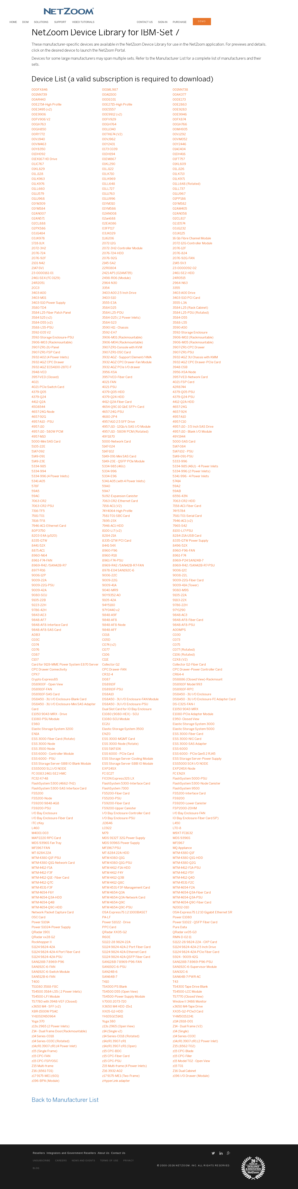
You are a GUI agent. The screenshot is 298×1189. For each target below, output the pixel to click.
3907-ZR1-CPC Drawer (189, 347)
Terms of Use (109, 1160)
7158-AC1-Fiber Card (187, 506)
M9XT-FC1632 (183, 833)
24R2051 (38, 283)
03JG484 (38, 233)
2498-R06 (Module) (116, 278)
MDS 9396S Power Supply (121, 843)
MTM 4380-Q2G (184, 862)
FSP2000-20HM (185, 808)
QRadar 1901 (41, 932)
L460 (35, 828)
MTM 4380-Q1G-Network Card (53, 862)
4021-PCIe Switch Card (48, 387)
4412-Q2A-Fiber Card (117, 402)
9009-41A (109, 585)
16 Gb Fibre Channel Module (192, 238)
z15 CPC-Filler (182, 1056)
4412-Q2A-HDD (183, 402)
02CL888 (39, 223)
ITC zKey (38, 823)
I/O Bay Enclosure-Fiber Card (52, 818)
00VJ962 (108, 139)
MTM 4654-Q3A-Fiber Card (192, 892)
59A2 (176, 486)
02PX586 (39, 228)
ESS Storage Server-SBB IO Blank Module (61, 763)
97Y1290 (179, 610)
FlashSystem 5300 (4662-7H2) (54, 783)
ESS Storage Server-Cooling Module (127, 758)
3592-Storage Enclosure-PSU (53, 337)
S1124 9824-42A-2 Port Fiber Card (126, 947)
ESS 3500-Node (43, 749)
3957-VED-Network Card (190, 377)
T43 (175, 981)
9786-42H (39, 610)
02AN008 (109, 213)
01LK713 (179, 174)
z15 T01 (178, 1066)
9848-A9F (109, 615)
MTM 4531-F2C (183, 882)
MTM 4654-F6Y (43, 892)
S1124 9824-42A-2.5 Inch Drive (194, 947)
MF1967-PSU (111, 848)
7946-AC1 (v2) (183, 521)
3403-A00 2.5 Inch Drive (119, 293)
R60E (106, 937)
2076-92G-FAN (183, 258)
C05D (106, 639)
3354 (106, 288)
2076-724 (38, 253)
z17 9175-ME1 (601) (45, 1076)
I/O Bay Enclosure (44, 813)
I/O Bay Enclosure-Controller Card (126, 813)
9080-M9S (181, 590)
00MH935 (180, 129)
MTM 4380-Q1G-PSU (117, 862)
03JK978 (38, 238)
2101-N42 (38, 263)
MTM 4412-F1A (42, 867)
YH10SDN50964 (43, 1016)
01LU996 (108, 198)
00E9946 (180, 114)
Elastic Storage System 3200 (52, 729)
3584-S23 (109, 322)
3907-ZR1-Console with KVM (122, 347)
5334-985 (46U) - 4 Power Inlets (195, 466)
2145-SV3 (179, 263)
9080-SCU (39, 595)
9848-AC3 (180, 615)
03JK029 (108, 233)
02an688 (108, 218)
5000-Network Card (116, 441)
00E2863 (180, 104)
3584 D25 (109, 307)
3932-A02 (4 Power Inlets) (50, 357)
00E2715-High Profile (117, 104)
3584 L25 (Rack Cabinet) (190, 307)
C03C (36, 639)
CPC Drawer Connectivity (49, 669)
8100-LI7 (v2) (112, 530)
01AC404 (179, 149)
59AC (35, 496)
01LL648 (108, 184)
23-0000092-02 (185, 268)
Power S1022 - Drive (116, 922)
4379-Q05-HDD (113, 392)
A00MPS (179, 630)
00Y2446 (179, 144)
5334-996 (109, 471)
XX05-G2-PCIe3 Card (188, 1011)
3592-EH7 (109, 332)
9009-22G (109, 580)
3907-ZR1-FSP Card (46, 352)
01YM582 (179, 203)
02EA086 (109, 223)
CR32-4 (107, 674)
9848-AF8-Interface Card (50, 625)
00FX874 (179, 119)
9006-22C (109, 575)
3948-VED (39, 372)
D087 (106, 679)
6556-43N (180, 496)
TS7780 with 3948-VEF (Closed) (54, 1001)
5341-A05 (38, 481)
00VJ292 (179, 134)
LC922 (107, 828)
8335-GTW (39, 540)
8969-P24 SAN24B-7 (188, 560)
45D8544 (38, 407)
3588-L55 (180, 322)
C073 (176, 639)
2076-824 (180, 253)
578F (35, 486)
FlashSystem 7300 (115, 788)
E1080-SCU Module (116, 719)
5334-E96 (109, 476)
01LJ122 (108, 169)
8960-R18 (109, 555)
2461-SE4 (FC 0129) (46, 278)
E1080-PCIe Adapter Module (193, 714)
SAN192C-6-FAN (43, 967)
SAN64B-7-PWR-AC (187, 976)
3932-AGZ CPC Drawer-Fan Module (127, 362)
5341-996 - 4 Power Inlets (191, 476)
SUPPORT (60, 22)
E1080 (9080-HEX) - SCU (120, 714)
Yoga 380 (108, 1021)
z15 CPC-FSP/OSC (45, 1061)
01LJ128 (37, 174)
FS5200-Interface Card (189, 793)
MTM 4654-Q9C (113, 902)
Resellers (39, 1153)
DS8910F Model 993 (187, 684)
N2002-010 (181, 907)
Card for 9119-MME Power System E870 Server (65, 664)
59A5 (35, 491)
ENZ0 (106, 734)
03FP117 (108, 228)
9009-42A (39, 590)
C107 (35, 659)
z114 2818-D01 (183, 1021)
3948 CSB (180, 367)
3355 (176, 288)
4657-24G (180, 407)
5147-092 (38, 451)
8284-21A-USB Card (187, 535)
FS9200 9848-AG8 (45, 803)
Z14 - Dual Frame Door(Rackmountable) (59, 1031)
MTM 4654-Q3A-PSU (188, 897)
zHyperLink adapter (116, 1081)
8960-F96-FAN (184, 550)
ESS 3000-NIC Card (187, 739)
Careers (61, 1160)
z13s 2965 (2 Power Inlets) (50, 1026)
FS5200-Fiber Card (116, 793)
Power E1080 (182, 917)
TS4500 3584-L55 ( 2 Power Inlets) (57, 991)
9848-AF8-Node (114, 625)
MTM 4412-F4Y (112, 872)
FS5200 (37, 793)
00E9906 (39, 114)
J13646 (107, 823)
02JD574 (179, 223)
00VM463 (39, 144)
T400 (35, 981)
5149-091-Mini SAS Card (119, 456)
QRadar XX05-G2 (114, 932)
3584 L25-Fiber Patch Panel (51, 312)
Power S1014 (40, 922)
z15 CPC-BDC (111, 1051)
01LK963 (38, 179)
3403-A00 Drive (184, 293)
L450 (176, 823)
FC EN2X (179, 773)
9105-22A (180, 595)
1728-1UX (38, 243)
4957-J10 (38, 426)
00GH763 (39, 124)
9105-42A (109, 600)
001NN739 (39, 94)
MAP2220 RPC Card (46, 838)
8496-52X (180, 545)
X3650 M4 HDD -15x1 (117, 1006)
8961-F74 (179, 555)
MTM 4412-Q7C (42, 882)
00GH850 (39, 129)
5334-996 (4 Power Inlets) (50, 476)
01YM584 (38, 208)
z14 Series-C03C (184, 1036)
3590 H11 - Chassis (115, 327)
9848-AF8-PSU (184, 625)
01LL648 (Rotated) (186, 184)
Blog (36, 1168)
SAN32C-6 (180, 972)
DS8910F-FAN (42, 689)
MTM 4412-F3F (42, 872)
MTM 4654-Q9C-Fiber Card (192, 902)
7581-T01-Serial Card (187, 516)
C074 (35, 644)
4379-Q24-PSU (183, 397)
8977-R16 (38, 570)
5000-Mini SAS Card (46, 441)
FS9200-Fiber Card (116, 803)
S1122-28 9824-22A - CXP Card (195, 942)
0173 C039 (110, 149)
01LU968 (38, 198)
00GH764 (109, 124)
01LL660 (38, 188)
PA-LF (106, 917)
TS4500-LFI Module (46, 996)
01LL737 (179, 188)
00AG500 (109, 94)
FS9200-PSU (41, 808)
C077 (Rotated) (184, 649)
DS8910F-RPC (183, 689)
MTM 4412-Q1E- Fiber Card (50, 877)
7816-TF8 (38, 521)
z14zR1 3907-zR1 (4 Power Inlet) (54, 1046)
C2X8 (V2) (180, 659)
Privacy (128, 1160)
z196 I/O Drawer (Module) (191, 1076)
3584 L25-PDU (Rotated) (191, 312)
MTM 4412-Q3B (113, 877)
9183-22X (180, 600)
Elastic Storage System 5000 (193, 729)
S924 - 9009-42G (185, 957)
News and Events (83, 1160)
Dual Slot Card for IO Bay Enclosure (127, 709)
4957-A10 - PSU (43, 421)
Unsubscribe (41, 1160)
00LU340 (109, 129)
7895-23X (109, 521)
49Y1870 (108, 436)
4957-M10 (39, 436)
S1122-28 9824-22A (116, 942)
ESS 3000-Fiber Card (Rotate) (53, 739)
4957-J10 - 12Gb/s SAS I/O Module (126, 426)
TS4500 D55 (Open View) (120, 991)
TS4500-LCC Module (187, 991)
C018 (106, 635)
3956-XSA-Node (184, 372)
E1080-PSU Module (45, 719)
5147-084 (179, 446)
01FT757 (179, 159)
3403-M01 (39, 298)
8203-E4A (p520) (44, 535)
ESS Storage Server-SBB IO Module (127, 763)
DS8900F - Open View (47, 684)
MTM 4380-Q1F (184, 853)
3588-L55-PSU (42, 327)
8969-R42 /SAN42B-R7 (49, 565)
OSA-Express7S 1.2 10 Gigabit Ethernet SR (202, 912)
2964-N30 (109, 283)
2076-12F (179, 248)
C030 (177, 635)
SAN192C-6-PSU (114, 967)
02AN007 (39, 213)
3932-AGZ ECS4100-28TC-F (52, 367)
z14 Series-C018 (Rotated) (120, 1036)
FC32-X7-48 (40, 778)
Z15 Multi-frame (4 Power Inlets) (124, 1066)
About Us (103, 1153)
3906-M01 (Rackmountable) (122, 337)
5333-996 (180, 461)
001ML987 (110, 89)
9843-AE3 (39, 615)
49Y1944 (179, 436)
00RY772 (38, 134)
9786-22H (180, 605)
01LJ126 (178, 169)
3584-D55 (180, 317)
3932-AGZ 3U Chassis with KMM (195, 357)
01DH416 (179, 154)
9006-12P (39, 575)
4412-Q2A (39, 402)
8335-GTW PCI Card (116, 540)
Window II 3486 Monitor (190, 1001)
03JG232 (179, 228)
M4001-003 (40, 833)
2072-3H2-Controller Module (122, 248)
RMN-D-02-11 (182, 937)
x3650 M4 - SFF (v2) (46, 1006)
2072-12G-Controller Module (192, 243)
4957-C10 (179, 421)
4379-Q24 (39, 397)
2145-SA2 (109, 263)
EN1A (35, 734)
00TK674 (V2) (112, 134)
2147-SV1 (38, 268)
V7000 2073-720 (114, 1001)
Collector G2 (111, 664)
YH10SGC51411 (112, 1016)
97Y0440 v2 (111, 610)
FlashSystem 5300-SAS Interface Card (59, 788)
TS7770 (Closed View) (188, 996)
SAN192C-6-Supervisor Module (195, 967)
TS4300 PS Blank (114, 986)
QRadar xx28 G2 (43, 937)
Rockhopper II (42, 942)
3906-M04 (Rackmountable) (122, 342)
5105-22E (38, 446)
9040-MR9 (110, 590)
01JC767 (38, 164)
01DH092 (38, 154)
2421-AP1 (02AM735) (117, 273)
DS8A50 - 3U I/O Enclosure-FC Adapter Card (204, 699)
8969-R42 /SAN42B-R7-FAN (123, 565)
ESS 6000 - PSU (43, 758)
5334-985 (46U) (113, 466)
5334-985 (39, 466)
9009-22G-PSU (43, 585)
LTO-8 (177, 828)
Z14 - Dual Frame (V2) (188, 1026)
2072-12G (109, 243)
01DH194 (108, 154)
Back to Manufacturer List (65, 1100)
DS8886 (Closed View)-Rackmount (198, 679)
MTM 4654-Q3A (113, 892)
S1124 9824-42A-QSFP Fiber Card (126, 957)
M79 (105, 833)
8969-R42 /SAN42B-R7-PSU (194, 565)
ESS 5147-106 (111, 749)
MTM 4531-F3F (42, 887)
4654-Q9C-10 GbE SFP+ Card (123, 407)
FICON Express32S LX (118, 778)
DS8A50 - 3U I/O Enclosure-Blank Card (59, 699)
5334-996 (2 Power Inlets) (191, 471)
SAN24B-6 (110, 972)
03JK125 (179, 233)
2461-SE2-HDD (183, 273)
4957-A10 (179, 416)
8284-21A (109, 535)
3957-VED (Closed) (45, 377)
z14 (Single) (181, 1031)
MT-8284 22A (41, 853)
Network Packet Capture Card (53, 912)
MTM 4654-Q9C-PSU (117, 907)
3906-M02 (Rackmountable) (193, 337)
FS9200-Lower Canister (190, 803)
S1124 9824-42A (43, 947)
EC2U (106, 724)
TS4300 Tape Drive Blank (190, 986)
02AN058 (180, 213)
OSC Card (38, 917)
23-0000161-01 (42, 273)
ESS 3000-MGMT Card (118, 739)
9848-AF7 (39, 620)
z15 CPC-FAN (41, 1056)
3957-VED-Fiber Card (117, 377)
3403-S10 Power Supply (49, 302)
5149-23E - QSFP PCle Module (123, 461)
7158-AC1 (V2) (112, 506)
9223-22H (39, 605)
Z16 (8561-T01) (42, 1071)
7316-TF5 (38, 511)
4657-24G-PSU (113, 412)
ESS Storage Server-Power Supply (197, 758)
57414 (177, 481)
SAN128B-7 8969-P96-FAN (122, 962)
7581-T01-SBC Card (116, 516)
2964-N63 (180, 283)
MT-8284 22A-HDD (115, 853)
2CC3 (35, 288)
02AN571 (38, 218)
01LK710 (108, 174)
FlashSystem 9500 (186, 788)
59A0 (106, 486)
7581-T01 (38, 516)
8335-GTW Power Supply (190, 540)
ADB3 (36, 635)
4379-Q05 (39, 392)
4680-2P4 (109, 416)
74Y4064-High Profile (117, 511)
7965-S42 (180, 525)
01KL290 (108, 164)
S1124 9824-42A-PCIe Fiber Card (196, 952)
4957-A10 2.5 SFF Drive (118, 421)
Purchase (180, 22)
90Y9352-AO (111, 595)
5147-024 (108, 446)
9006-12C (180, 570)
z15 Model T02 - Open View (191, 1061)
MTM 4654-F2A (184, 887)
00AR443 (39, 99)
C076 (35, 649)
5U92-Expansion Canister (120, 496)
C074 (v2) (109, 644)
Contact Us (145, 22)
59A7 (106, 491)
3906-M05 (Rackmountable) (193, 342)
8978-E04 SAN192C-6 (118, 570)
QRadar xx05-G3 (185, 932)
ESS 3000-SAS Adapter (190, 744)
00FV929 (109, 119)
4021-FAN (109, 382)
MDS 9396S (181, 838)
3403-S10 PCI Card (186, 298)
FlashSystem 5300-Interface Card (126, 783)
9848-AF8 (109, 620)
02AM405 (180, 208)
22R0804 (109, 268)
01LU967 (179, 193)
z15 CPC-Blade (183, 1051)
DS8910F (109, 684)
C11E (105, 659)
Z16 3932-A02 (112, 1071)
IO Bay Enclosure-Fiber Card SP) (196, 818)
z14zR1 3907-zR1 (114, 1041)
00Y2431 (108, 144)
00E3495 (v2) (42, 109)
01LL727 (108, 188)
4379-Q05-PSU (184, 392)
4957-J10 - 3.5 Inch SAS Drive (193, 426)
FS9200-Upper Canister (119, 808)
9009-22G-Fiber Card (188, 580)
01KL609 (179, 164)
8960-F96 (109, 550)
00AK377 (179, 94)
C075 (176, 644)
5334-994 (39, 471)
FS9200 (179, 798)
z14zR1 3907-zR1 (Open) (119, 1046)
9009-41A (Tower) (186, 585)
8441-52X (38, 545)
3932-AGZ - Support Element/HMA (127, 357)
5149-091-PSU (183, 456)
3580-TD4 (39, 307)
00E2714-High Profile (46, 104)
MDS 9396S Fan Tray (46, 843)
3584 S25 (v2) (42, 317)
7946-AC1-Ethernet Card (49, 525)
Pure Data (180, 927)
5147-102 (108, 451)
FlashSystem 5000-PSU (190, 778)
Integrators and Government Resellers (71, 1153)
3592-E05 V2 (41, 332)
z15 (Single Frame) (44, 1051)
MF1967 (178, 843)
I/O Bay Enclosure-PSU (118, 818)
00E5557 (108, 109)
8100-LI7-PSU (183, 530)
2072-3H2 (39, 248)
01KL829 (38, 169)
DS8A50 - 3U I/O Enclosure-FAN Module (130, 699)
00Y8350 (38, 149)
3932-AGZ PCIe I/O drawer (121, 367)
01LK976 (38, 184)
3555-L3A (180, 302)
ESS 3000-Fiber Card (188, 734)
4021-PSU (109, 387)
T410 (105, 981)
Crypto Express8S (45, 679)
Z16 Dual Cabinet (184, 1071)
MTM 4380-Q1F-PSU (46, 858)
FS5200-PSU (111, 798)
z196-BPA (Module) (45, 1081)
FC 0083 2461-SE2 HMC (49, 773)
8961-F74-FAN (42, 560)
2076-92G (109, 258)
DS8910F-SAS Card (46, 694)
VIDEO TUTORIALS (83, 22)
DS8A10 (108, 694)
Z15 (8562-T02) (184, 1046)
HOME (13, 22)
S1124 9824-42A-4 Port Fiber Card (56, 952)
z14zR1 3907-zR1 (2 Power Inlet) (195, 1041)
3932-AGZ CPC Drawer (48, 362)
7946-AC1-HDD (113, 525)
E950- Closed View (186, 719)
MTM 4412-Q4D (184, 877)
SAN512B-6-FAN (43, 976)
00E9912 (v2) (112, 114)
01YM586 (109, 208)
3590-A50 (180, 327)
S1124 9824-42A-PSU (47, 957)
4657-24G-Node (43, 412)
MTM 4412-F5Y (183, 872)
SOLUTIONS (41, 22)
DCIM (25, 22)
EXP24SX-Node (184, 768)
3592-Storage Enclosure (190, 332)
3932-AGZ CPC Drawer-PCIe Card (197, 362)
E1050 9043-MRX (185, 709)
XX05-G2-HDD (112, 1011)
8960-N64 (39, 555)
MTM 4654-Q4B (43, 902)
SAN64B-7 (109, 976)
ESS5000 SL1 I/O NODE (49, 768)
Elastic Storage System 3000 (193, 724)
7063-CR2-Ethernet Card (120, 501)
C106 (106, 654)
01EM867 (109, 159)
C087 (35, 654)
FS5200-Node (42, 798)
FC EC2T (108, 773)
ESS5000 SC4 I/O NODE (190, 763)
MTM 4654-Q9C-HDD (47, 907)
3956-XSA (109, 372)
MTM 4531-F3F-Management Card (126, 887)
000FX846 (40, 89)
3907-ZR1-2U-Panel (45, 347)
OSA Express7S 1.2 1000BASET (124, 912)
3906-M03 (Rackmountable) (52, 342)
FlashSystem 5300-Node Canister (196, 783)
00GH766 (180, 124)
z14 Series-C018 (43, 1036)
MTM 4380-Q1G (113, 858)
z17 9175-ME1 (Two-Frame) (121, 1076)
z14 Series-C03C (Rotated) (50, 1041)
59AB (177, 491)
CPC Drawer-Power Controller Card (197, 669)
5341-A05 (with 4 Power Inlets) (123, 481)
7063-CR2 (39, 501)
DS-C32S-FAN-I (184, 704)
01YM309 (38, 203)
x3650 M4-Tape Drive (188, 1006)
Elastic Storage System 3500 (123, 729)
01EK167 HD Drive (44, 159)
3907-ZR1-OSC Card (116, 352)
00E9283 (180, 109)
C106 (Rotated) (184, 654)
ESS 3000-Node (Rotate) (120, 744)
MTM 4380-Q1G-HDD (188, 858)
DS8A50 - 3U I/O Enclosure (192, 694)
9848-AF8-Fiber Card (188, 620)
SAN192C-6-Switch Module (51, 972)
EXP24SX (109, 768)
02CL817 (179, 218)
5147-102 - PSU (183, 451)
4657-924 (180, 412)
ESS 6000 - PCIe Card (118, 753)
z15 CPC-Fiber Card (116, 1056)
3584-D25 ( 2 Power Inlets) (121, 317)
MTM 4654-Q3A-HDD (47, 897)
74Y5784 (179, 511)
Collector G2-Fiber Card (189, 664)
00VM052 (180, 139)
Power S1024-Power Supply (51, 927)
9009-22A (39, 580)
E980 (36, 724)
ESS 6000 (180, 749)
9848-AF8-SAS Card (46, 630)
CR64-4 (178, 674)
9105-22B (39, 600)
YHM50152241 (183, 1016)
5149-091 (38, 456)
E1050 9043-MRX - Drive (49, 714)
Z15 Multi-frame (42, 1066)
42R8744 (179, 387)
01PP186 (179, 198)
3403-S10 (109, 298)
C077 (106, 649)
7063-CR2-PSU (43, 506)
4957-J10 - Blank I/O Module (192, 431)
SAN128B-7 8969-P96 (48, 962)
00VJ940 (38, 139)
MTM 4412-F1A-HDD (116, 867)
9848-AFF (109, 630)
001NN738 (180, 89)
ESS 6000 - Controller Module (53, 753)
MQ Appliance (182, 848)
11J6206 (108, 238)
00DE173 (179, 99)
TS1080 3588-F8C (45, 986)
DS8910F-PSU (112, 689)
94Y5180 (108, 605)
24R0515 (179, 278)
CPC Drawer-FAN (114, 669)
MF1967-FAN (41, 848)
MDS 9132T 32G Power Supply (123, 838)
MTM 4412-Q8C (113, 882)
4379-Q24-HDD (113, 397)
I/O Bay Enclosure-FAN (189, 813)
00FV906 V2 (41, 119)
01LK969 (108, 179)
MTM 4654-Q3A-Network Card (123, 897)
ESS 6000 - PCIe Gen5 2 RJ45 (194, 753)
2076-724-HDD (113, 253)
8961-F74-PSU (112, 560)
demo (202, 21)
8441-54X (109, 545)
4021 (35, 382)
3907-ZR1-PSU (183, 352)
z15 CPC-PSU (111, 1061)
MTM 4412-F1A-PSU (187, 867)
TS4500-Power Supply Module (123, 996)
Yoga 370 (38, 1021)
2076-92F (39, 258)
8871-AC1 (38, 550)
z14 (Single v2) (112, 1031)
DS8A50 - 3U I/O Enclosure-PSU (125, 704)
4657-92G (39, 416)
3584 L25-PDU (113, 312)
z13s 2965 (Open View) (118, 1026)
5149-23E (38, 461)
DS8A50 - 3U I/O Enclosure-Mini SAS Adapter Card (64, 707)
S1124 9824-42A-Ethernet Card (124, 952)
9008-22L (180, 575)
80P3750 (38, 530)
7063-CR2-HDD (184, 501)
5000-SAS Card (184, 441)
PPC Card (109, 927)
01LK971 (179, 179)
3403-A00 (39, 293)
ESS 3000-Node (43, 744)
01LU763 (108, 193)
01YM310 (108, 203)
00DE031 (109, 99)
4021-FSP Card (183, 382)
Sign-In (162, 22)
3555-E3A (109, 302)
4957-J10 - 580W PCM (47, 431)
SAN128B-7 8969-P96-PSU (193, 962)
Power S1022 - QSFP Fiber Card (195, 922)
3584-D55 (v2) (42, 322)
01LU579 (38, 193)
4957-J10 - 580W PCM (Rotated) (125, 431)
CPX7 (35, 674)
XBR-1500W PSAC (45, 1011)
